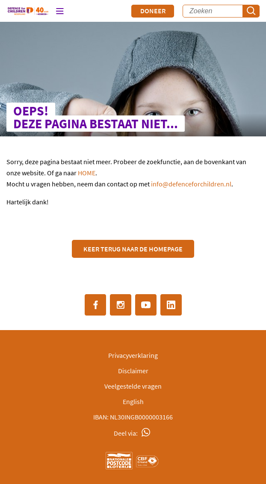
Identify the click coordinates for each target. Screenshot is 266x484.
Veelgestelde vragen (133, 386)
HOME (86, 172)
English (133, 401)
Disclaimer (133, 370)
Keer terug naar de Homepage (133, 249)
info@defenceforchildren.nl (191, 184)
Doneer (153, 10)
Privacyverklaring (133, 355)
